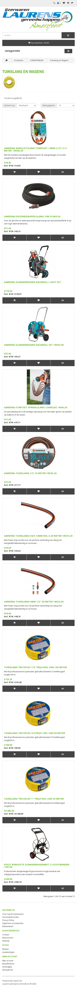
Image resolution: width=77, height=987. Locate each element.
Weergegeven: (49, 105)
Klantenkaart (7, 926)
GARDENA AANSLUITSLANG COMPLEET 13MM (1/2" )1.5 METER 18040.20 (35, 149)
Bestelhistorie (8, 963)
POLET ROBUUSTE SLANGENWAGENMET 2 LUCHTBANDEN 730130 (36, 866)
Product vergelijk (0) (13, 98)
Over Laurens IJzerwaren (13, 914)
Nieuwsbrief (7, 970)
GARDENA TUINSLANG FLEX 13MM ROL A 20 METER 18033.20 (38, 535)
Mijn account (7, 960)
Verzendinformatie (10, 917)
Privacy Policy (8, 920)
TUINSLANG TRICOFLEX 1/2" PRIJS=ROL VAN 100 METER (35, 667)
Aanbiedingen (8, 952)
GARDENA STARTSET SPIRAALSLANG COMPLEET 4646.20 (35, 407)
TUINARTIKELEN (36, 60)
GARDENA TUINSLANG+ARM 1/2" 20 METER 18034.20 (34, 601)
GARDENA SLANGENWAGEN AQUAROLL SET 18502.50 (34, 344)
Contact (5, 934)
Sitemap (5, 940)
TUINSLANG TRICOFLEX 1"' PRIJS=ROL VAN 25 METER (34, 798)
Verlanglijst (7, 966)
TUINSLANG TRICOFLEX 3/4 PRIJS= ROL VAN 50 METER (34, 733)
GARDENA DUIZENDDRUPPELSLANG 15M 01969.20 (32, 216)
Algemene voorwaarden (12, 923)
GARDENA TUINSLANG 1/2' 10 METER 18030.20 (30, 473)
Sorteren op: (9, 105)
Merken (5, 949)
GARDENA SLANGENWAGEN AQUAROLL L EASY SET (32, 282)
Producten (18, 60)
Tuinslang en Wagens (59, 60)
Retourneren (7, 937)
